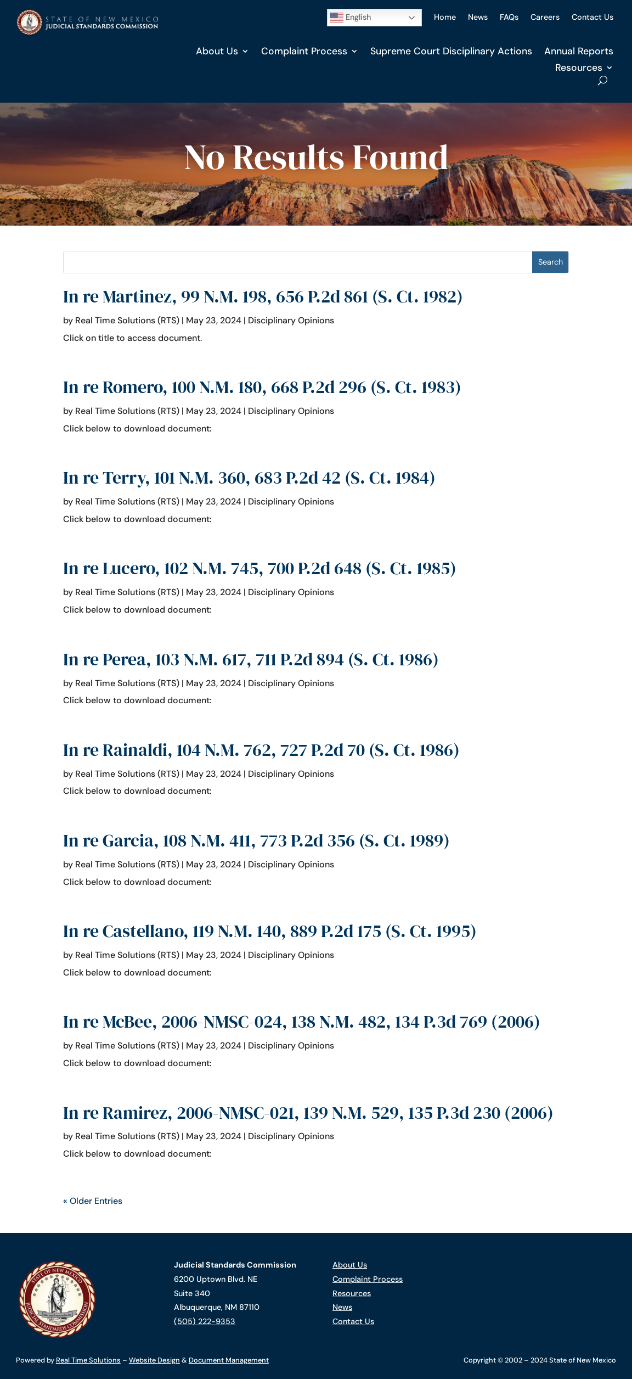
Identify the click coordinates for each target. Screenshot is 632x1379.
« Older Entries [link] (92, 1201)
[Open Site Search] (602, 80)
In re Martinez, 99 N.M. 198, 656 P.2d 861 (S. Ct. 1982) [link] (263, 296)
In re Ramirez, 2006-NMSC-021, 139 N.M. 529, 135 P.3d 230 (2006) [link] (308, 1113)
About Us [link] (217, 51)
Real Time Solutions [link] (88, 1360)
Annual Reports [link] (578, 51)
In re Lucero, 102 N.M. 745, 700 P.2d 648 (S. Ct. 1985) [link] (259, 568)
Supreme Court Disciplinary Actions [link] (451, 51)
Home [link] (445, 17)
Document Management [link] (229, 1360)
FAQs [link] (509, 17)
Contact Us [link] (592, 17)
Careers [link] (545, 17)
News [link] (478, 17)
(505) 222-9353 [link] (204, 1321)
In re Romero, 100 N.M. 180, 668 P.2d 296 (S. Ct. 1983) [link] (262, 387)
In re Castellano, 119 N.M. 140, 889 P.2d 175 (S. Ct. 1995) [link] (270, 931)
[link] (87, 32)
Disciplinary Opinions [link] (291, 320)
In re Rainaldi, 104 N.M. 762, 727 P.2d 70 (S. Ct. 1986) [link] (261, 750)
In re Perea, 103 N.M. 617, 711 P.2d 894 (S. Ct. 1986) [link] (251, 659)
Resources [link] (578, 67)
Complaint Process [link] (304, 51)
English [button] (350, 17)
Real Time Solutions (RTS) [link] (127, 320)
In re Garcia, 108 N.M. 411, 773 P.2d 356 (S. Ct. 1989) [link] (256, 840)
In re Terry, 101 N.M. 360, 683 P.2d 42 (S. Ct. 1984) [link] (249, 478)
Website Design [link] (154, 1360)
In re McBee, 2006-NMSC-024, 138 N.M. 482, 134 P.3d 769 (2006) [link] (301, 1022)
